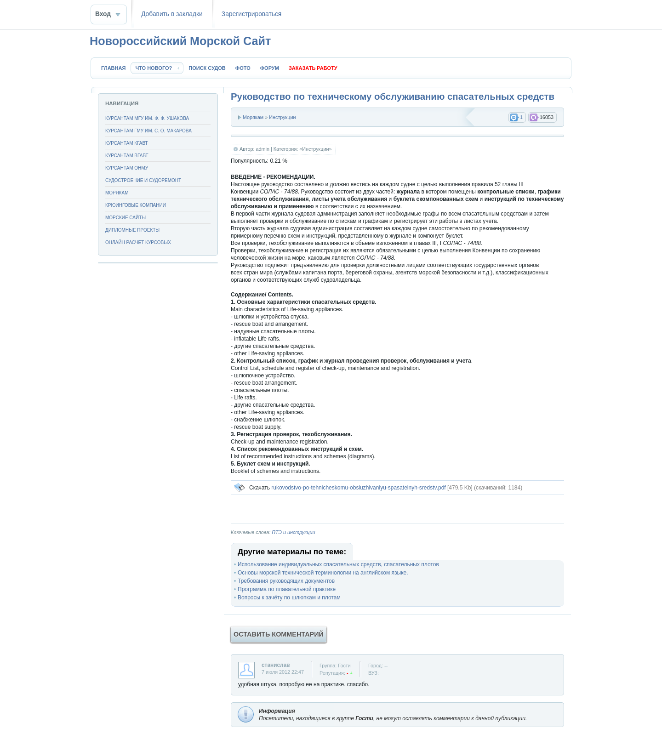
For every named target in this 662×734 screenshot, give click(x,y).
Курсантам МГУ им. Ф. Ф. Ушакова (147, 118)
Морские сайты (125, 217)
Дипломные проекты (132, 230)
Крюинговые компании (135, 205)
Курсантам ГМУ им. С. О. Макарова (148, 130)
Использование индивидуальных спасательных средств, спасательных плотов (338, 564)
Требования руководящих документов (286, 581)
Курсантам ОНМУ (126, 168)
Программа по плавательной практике (287, 589)
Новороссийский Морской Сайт (180, 40)
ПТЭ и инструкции (293, 532)
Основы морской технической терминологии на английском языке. (323, 572)
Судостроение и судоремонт (143, 180)
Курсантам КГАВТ (126, 143)
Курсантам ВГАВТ (126, 155)
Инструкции (282, 117)
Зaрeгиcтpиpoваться (251, 14)
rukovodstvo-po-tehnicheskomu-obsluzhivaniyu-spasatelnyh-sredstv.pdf (358, 487)
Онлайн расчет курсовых (138, 242)
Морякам (253, 117)
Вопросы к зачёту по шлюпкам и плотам (289, 597)
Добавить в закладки (172, 14)
